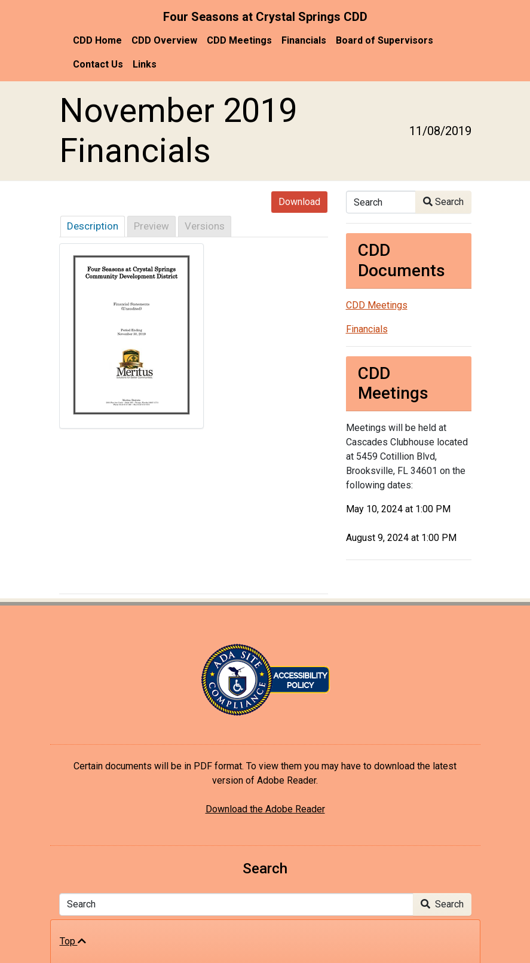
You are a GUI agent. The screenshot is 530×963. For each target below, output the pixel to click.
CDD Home (97, 40)
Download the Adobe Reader (265, 809)
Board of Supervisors (384, 40)
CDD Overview (164, 40)
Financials (303, 40)
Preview (151, 226)
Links (145, 64)
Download (299, 201)
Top (73, 941)
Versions (205, 226)
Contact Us (98, 64)
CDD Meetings (239, 40)
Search (443, 201)
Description (92, 226)
